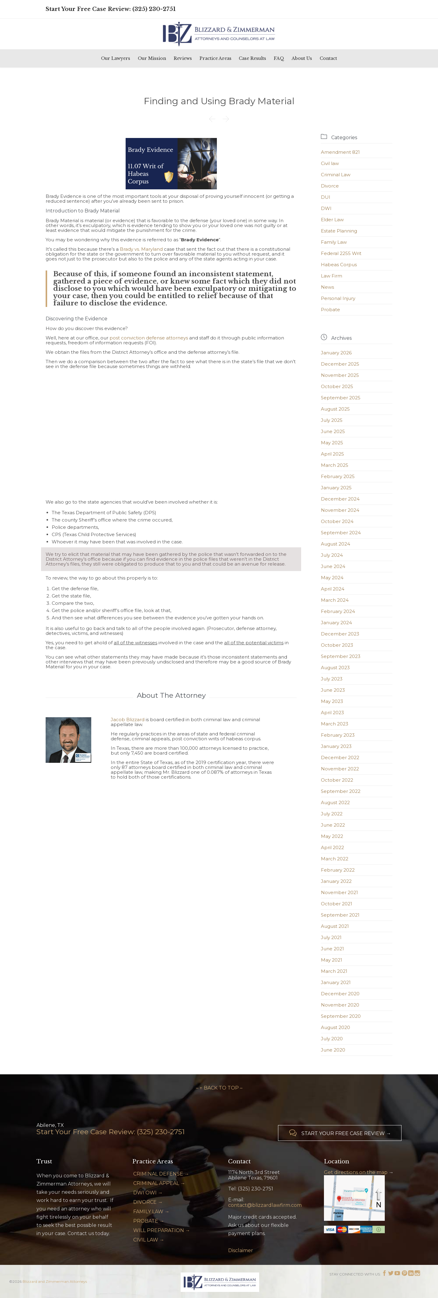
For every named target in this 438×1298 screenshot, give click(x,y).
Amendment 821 (340, 152)
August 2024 (335, 544)
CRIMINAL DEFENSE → (161, 1174)
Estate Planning (339, 231)
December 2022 (340, 757)
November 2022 (340, 769)
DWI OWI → (148, 1193)
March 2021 (334, 971)
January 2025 (336, 488)
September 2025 (340, 398)
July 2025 (331, 420)
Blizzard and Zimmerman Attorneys (55, 1281)
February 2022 (338, 870)
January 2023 (336, 746)
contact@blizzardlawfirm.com (265, 1205)
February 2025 (338, 476)
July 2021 (331, 937)
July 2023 (331, 679)
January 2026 (336, 353)
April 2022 (332, 847)
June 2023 (333, 690)
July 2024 (332, 555)
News (327, 287)
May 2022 (332, 836)
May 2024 (332, 577)
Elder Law (332, 219)
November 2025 (340, 375)
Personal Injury (338, 298)
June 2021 (332, 949)
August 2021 (335, 926)
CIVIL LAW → (148, 1240)
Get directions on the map (356, 1172)
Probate (330, 309)
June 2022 (333, 825)
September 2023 (340, 656)
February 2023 (338, 735)
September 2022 (340, 791)
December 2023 (340, 634)
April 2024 (332, 589)
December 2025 (340, 364)
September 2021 (340, 915)
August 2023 (335, 667)
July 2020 (332, 1038)
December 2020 (340, 994)
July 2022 (331, 814)
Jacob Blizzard (127, 719)
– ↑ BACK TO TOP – (219, 1088)
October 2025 (337, 386)
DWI (326, 208)
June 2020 (333, 1050)
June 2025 (333, 431)
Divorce (330, 186)
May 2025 (332, 443)
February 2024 (338, 611)
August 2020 (335, 1027)
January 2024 (336, 622)
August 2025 (335, 409)
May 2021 (331, 960)
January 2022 (336, 881)
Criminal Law (335, 174)
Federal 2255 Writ (341, 253)
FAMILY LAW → (151, 1211)
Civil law (330, 163)
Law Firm (331, 276)
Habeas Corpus (339, 264)
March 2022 (334, 859)
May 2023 (332, 701)
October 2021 (336, 904)
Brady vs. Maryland (141, 249)
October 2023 (337, 645)
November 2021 (339, 892)
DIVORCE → (148, 1202)
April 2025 (332, 454)
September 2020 (341, 1016)
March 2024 (335, 600)
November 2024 (340, 510)
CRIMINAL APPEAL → (159, 1183)
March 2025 (334, 465)
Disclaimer (240, 1250)
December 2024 (340, 499)
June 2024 (333, 566)
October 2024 (337, 521)
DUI (325, 197)
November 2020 (340, 1005)
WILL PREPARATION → (161, 1230)
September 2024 (341, 532)
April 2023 (332, 712)
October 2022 (337, 780)
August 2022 (335, 802)
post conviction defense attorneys (148, 338)
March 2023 (334, 724)
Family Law (334, 242)
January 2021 (336, 982)
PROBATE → (148, 1221)
